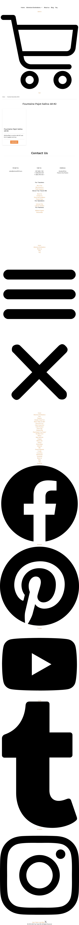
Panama (39, 418)
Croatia (39, 451)
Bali (39, 447)
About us (46, 7)
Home (23, 7)
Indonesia (39, 446)
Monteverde (39, 454)
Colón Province (39, 427)
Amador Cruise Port (39, 420)
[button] (39, 332)
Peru (39, 416)
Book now (14, 142)
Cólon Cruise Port (39, 425)
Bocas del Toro (39, 423)
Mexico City (39, 440)
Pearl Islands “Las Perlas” (39, 432)
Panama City (39, 430)
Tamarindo (39, 456)
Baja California (39, 437)
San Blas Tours (39, 434)
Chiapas (39, 439)
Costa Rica (39, 453)
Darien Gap (39, 428)
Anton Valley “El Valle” (39, 421)
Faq (56, 7)
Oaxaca (39, 442)
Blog (52, 7)
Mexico (39, 435)
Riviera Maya (39, 444)
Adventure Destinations (34, 7)
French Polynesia (39, 449)
